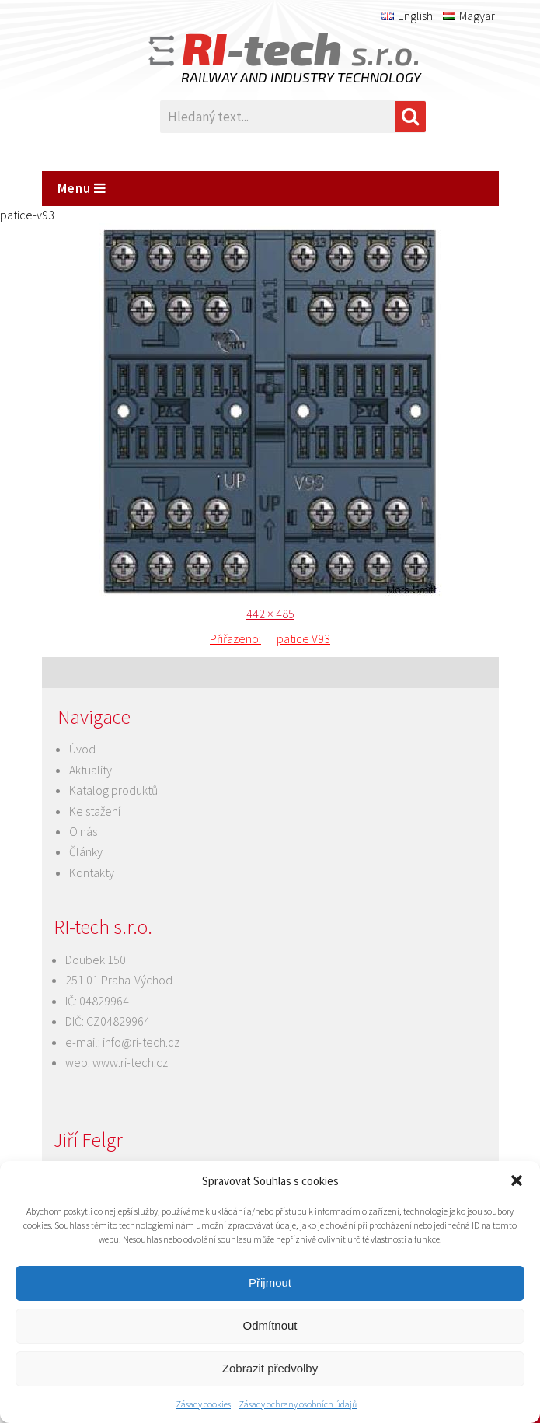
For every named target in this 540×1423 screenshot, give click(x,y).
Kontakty (91, 872)
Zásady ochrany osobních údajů (298, 1404)
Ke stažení (94, 811)
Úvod (82, 749)
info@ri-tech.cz (141, 1042)
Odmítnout (269, 1325)
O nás (83, 831)
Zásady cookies (203, 1404)
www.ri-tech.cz (130, 1062)
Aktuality (90, 770)
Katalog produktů (113, 790)
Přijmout (270, 1282)
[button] (516, 1180)
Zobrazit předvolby (270, 1368)
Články (86, 851)
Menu (81, 188)
